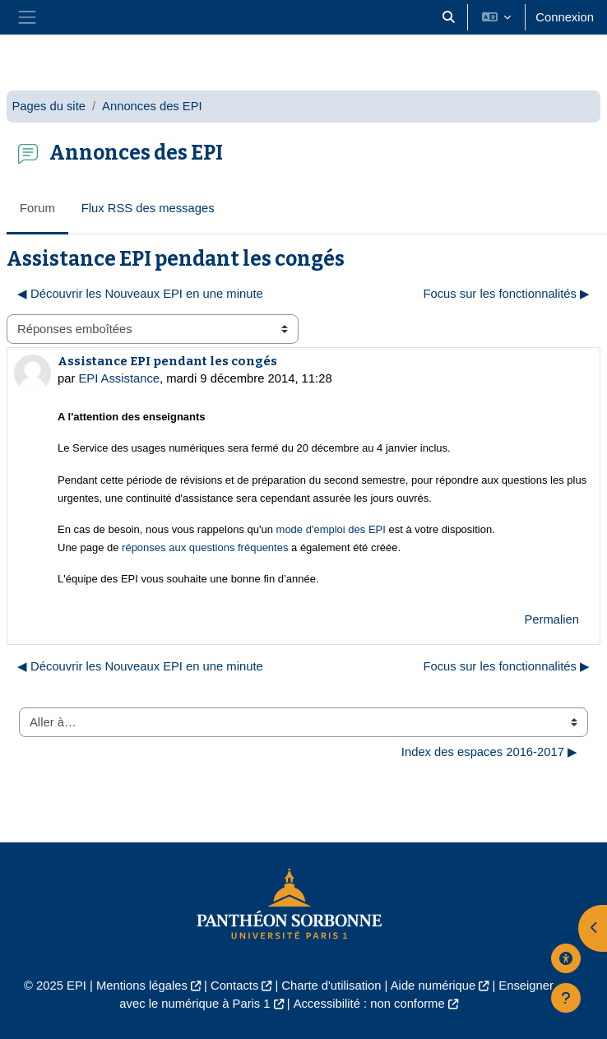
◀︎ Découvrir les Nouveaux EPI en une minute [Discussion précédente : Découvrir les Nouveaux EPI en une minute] (140, 293)
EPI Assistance (119, 378)
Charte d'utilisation (331, 985)
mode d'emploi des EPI (331, 529)
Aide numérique (433, 985)
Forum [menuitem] (37, 208)
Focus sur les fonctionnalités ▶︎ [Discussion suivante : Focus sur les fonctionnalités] (506, 293)
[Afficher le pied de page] (566, 998)
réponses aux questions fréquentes (206, 547)
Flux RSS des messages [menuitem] (148, 208)
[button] (448, 17)
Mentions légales (142, 985)
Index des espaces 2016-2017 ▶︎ (489, 751)
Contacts (234, 985)
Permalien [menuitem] (551, 619)
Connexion (564, 17)
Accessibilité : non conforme (369, 1003)
